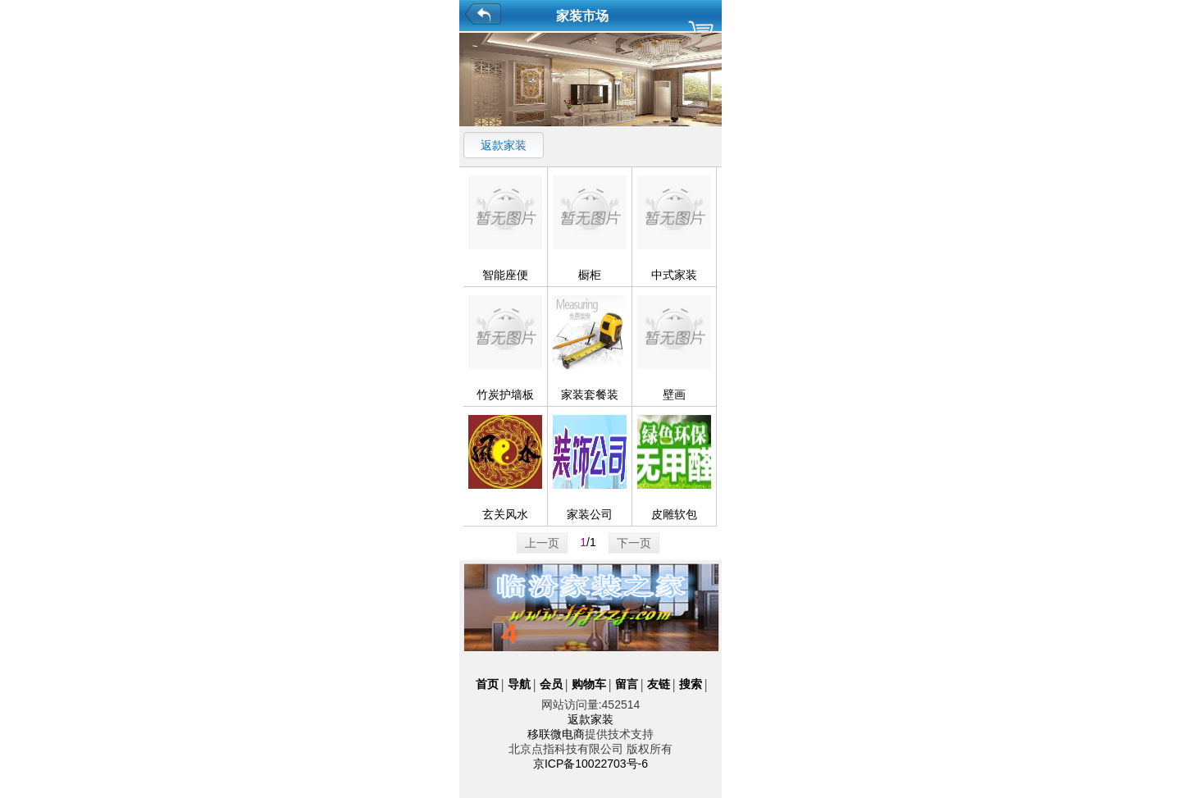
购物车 (589, 684)
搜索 (690, 684)
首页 (487, 684)
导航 (519, 684)
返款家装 (504, 145)
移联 (538, 734)
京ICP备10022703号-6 (590, 763)
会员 (551, 684)
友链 (658, 684)
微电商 (567, 734)
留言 (626, 684)
